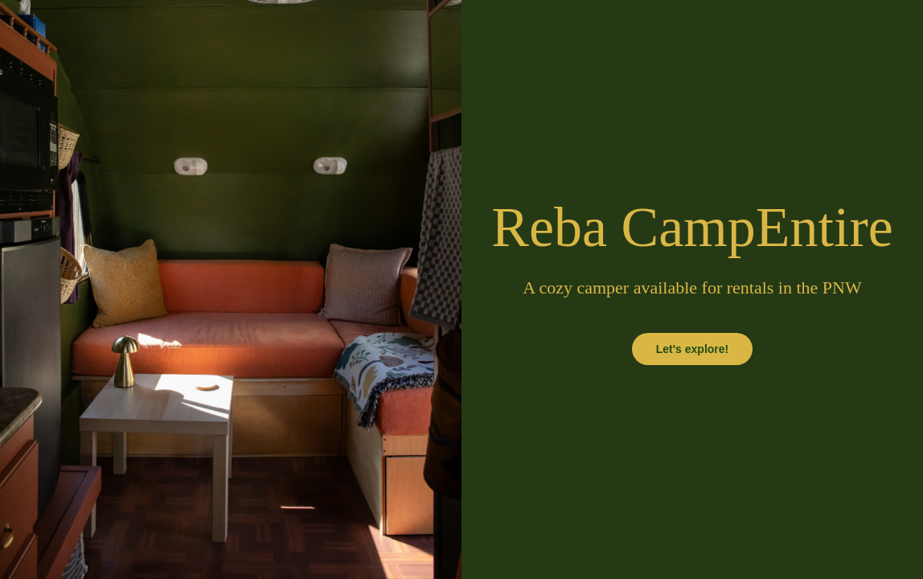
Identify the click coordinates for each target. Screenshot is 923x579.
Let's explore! (692, 349)
